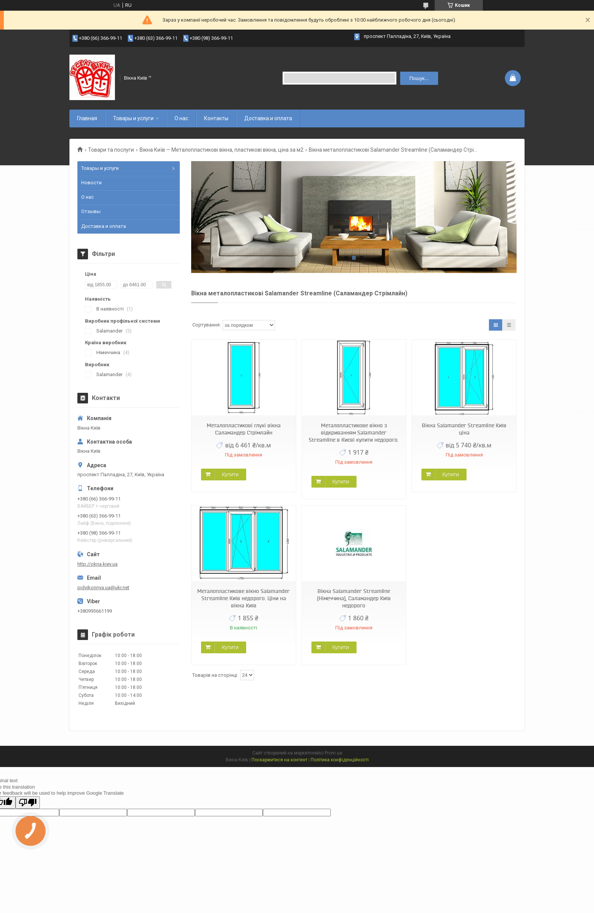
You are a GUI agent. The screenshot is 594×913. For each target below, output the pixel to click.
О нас (181, 118)
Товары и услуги (133, 118)
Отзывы (91, 211)
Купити (230, 474)
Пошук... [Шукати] (419, 78)
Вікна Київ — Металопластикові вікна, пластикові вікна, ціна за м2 (221, 150)
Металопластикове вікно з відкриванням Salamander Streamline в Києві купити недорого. (354, 432)
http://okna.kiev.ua (97, 564)
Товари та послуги (111, 150)
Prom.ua (333, 753)
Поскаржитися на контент (279, 759)
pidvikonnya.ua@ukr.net (103, 587)
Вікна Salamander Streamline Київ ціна (464, 429)
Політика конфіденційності (340, 759)
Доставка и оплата (268, 118)
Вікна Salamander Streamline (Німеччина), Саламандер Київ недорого (354, 598)
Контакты (216, 118)
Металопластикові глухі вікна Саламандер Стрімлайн (244, 429)
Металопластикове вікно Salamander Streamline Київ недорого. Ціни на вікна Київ (243, 598)
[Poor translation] (28, 802)
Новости (91, 182)
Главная (87, 118)
